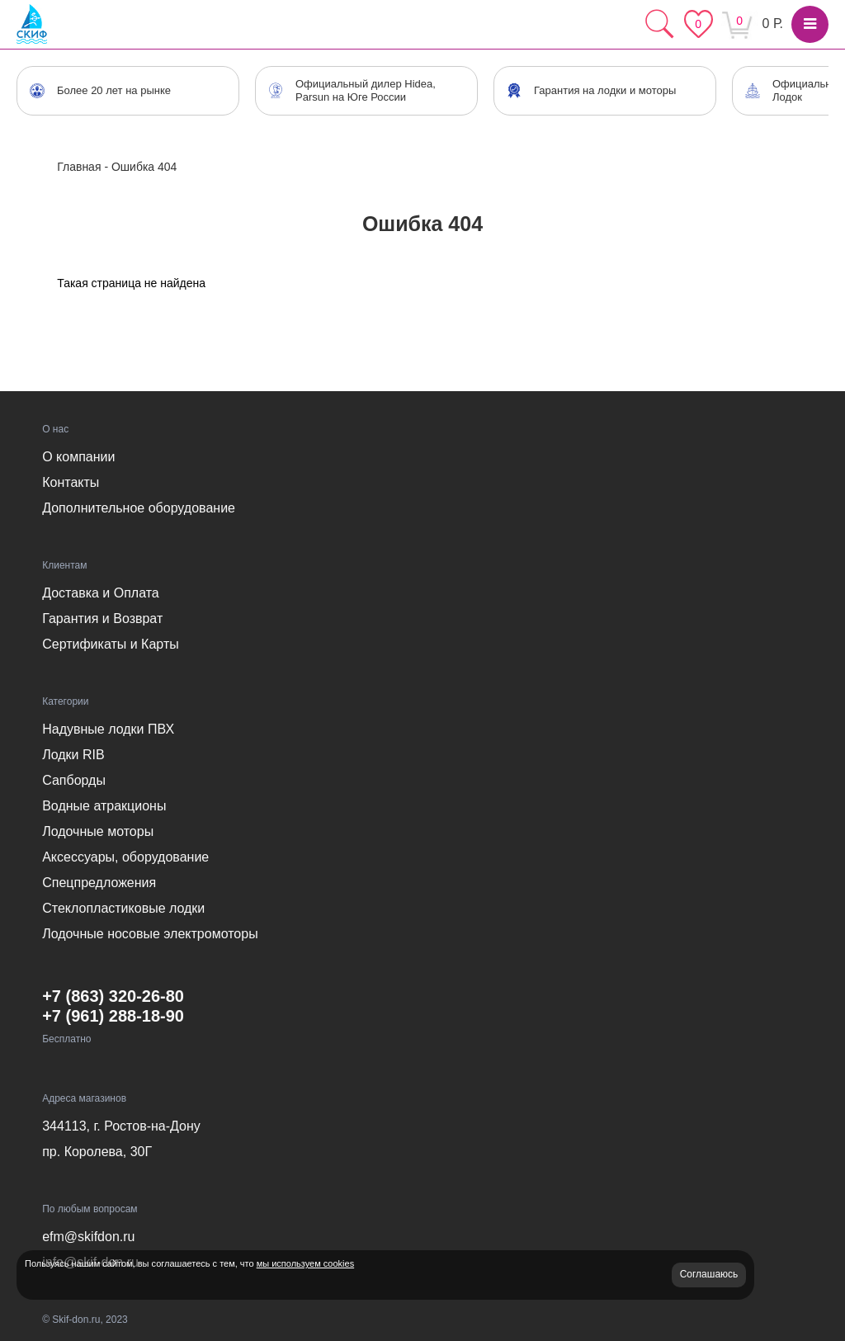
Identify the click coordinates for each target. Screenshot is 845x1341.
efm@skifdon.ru (88, 1237)
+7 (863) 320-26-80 (113, 996)
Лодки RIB (73, 755)
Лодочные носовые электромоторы (149, 934)
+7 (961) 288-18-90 (113, 1016)
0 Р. (772, 24)
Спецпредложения (99, 883)
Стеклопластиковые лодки (123, 908)
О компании (78, 457)
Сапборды (74, 780)
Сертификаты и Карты (110, 644)
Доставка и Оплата (100, 593)
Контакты (70, 482)
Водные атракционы (104, 806)
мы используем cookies (305, 1263)
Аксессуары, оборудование (125, 857)
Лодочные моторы (97, 831)
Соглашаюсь (709, 1274)
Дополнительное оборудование (138, 508)
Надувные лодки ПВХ (108, 729)
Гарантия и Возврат (102, 618)
